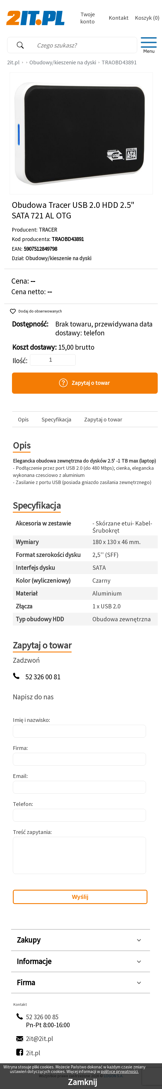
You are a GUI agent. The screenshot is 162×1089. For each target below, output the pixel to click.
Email (20, 775)
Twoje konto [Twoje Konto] (87, 18)
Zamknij (82, 1081)
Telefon (22, 803)
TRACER (48, 229)
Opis (23, 419)
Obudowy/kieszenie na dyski (62, 62)
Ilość (19, 360)
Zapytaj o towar (103, 419)
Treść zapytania (31, 831)
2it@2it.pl (39, 1038)
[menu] (149, 45)
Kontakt (119, 17)
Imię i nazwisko (31, 719)
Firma (20, 747)
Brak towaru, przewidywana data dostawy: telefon (104, 328)
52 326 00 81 (42, 676)
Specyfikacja (56, 419)
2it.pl (13, 62)
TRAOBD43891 (119, 62)
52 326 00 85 (42, 1017)
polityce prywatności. (120, 1071)
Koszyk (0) (147, 17)
